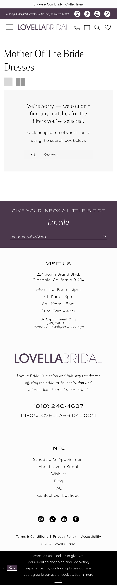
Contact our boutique (58, 496)
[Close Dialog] (3, 569)
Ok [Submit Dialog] (13, 569)
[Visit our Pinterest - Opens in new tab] (107, 14)
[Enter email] (58, 237)
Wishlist (58, 475)
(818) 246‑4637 (59, 324)
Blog (58, 482)
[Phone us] (77, 27)
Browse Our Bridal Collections (58, 4)
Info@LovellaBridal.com (58, 416)
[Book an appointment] (87, 27)
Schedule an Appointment (58, 460)
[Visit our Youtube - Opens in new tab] (97, 14)
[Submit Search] (34, 155)
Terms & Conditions (32, 537)
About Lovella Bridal (58, 467)
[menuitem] (10, 27)
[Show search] (97, 27)
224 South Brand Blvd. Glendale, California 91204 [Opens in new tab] (58, 278)
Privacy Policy (64, 537)
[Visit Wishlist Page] (107, 27)
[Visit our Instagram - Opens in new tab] (77, 14)
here (58, 581)
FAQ (59, 489)
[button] (10, 27)
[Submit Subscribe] (104, 237)
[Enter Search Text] (58, 155)
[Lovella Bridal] (43, 27)
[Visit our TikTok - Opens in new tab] (87, 14)
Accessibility (91, 537)
